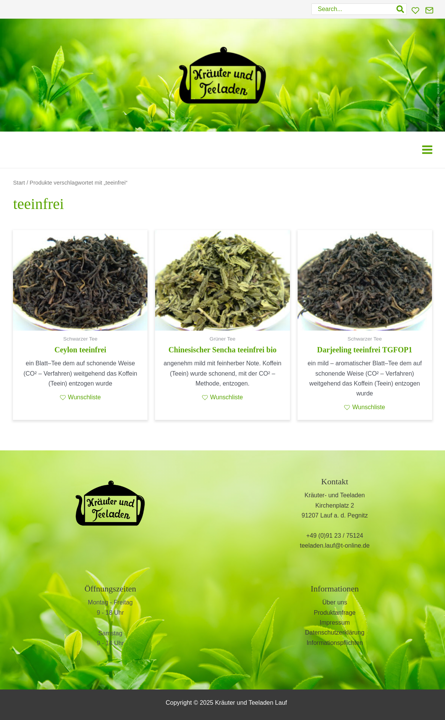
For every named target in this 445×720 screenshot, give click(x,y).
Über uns (334, 602)
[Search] (400, 9)
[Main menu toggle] (427, 150)
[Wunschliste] (415, 10)
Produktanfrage (335, 612)
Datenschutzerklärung (334, 632)
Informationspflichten (334, 643)
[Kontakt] (429, 10)
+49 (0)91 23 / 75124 (334, 535)
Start (19, 183)
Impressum (335, 622)
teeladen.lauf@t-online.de (335, 545)
